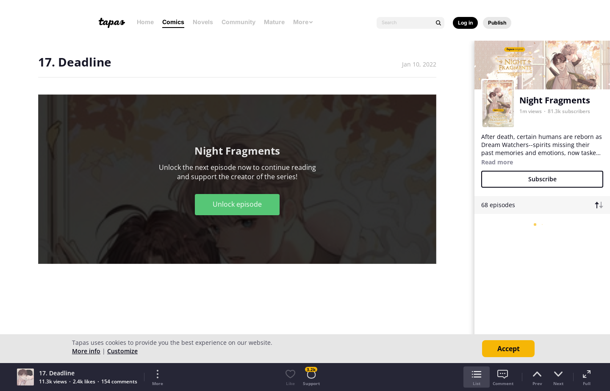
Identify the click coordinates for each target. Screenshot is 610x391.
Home (145, 21)
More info (86, 351)
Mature (274, 21)
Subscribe (542, 179)
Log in (465, 22)
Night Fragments (554, 100)
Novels (203, 21)
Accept (508, 348)
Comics (173, 21)
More (303, 21)
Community (238, 21)
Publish (497, 22)
